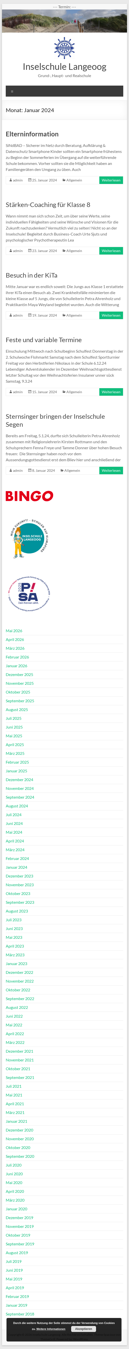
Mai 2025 (14, 735)
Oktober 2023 (18, 893)
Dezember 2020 (19, 1130)
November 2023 (20, 884)
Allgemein (74, 180)
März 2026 (15, 648)
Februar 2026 (17, 656)
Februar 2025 (17, 762)
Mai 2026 (14, 630)
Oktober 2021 (18, 1068)
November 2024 (20, 788)
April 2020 (15, 1191)
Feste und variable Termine (44, 340)
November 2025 (20, 683)
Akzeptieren (83, 1329)
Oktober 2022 (18, 989)
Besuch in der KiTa (31, 275)
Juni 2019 (14, 1270)
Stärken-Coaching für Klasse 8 (48, 204)
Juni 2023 (14, 928)
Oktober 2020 (18, 1147)
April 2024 (15, 840)
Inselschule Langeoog (64, 66)
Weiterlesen (111, 180)
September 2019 (20, 1243)
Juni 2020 (14, 1173)
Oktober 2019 (18, 1235)
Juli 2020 (13, 1165)
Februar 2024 (17, 858)
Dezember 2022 (19, 972)
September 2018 (20, 1313)
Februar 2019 (17, 1296)
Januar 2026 (16, 665)
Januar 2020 (16, 1208)
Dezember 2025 (19, 674)
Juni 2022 (14, 1016)
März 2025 (15, 753)
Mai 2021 (14, 1094)
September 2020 (20, 1156)
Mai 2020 (14, 1182)
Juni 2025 (14, 727)
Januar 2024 (16, 867)
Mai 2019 (14, 1278)
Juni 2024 (14, 823)
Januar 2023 (16, 963)
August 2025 (17, 709)
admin (18, 180)
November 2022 (20, 981)
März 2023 (15, 954)
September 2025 (20, 700)
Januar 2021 (16, 1121)
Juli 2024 (13, 814)
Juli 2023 (13, 919)
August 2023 (17, 911)
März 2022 (15, 1042)
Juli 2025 (13, 718)
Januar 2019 (16, 1305)
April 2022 (15, 1033)
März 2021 (15, 1112)
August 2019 (17, 1252)
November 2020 (20, 1138)
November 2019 (20, 1226)
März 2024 (15, 849)
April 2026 (15, 639)
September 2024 (20, 797)
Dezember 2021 (19, 1051)
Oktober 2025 (18, 692)
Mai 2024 (14, 832)
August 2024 (17, 805)
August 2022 (17, 1007)
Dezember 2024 (19, 779)
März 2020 (15, 1200)
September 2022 (20, 998)
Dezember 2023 (19, 875)
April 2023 (15, 946)
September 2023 (20, 902)
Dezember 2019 (19, 1217)
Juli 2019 (13, 1261)
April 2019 (15, 1287)
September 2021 (20, 1077)
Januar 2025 (16, 770)
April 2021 (15, 1103)
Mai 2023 (14, 937)
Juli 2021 (13, 1086)
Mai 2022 (14, 1024)
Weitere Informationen (50, 1328)
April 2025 (15, 744)
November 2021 (20, 1059)
